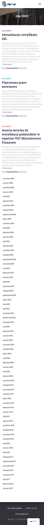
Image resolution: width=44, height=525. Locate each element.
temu (23, 68)
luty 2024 (6, 241)
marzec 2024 (8, 237)
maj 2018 (6, 443)
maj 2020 (6, 358)
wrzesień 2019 (8, 390)
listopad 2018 (8, 430)
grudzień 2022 (8, 286)
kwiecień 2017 (8, 484)
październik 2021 (9, 318)
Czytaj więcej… (7, 64)
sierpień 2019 (8, 394)
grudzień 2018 (8, 425)
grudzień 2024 (8, 205)
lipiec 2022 (7, 300)
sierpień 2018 (8, 439)
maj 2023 (6, 268)
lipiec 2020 (7, 354)
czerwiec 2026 (8, 178)
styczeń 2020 (8, 376)
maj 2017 (6, 479)
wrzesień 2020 (8, 345)
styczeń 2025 (8, 201)
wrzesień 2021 (8, 322)
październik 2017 (9, 461)
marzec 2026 (8, 183)
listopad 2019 (8, 385)
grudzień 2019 (8, 381)
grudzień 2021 (8, 313)
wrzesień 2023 (8, 264)
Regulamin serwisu (15, 508)
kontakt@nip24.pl (22, 514)
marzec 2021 (8, 336)
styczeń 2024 (8, 246)
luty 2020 (6, 371)
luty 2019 (6, 416)
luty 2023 (6, 282)
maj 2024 (6, 228)
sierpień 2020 (8, 349)
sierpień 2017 (8, 470)
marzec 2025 (8, 192)
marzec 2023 (8, 277)
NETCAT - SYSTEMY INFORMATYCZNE (22, 519)
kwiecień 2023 (8, 273)
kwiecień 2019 (8, 407)
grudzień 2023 (8, 250)
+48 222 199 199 (31, 508)
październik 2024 (9, 214)
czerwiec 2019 (8, 403)
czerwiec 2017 (8, 475)
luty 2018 (6, 452)
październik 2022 (9, 295)
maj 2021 (6, 327)
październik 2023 (9, 259)
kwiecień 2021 (8, 331)
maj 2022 (6, 304)
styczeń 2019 (8, 421)
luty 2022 (6, 309)
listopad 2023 (8, 255)
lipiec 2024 (7, 219)
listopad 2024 (8, 210)
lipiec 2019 (7, 398)
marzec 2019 (8, 412)
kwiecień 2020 (8, 363)
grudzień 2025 (8, 187)
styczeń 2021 (8, 340)
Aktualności (6, 31)
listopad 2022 (8, 291)
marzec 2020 (8, 367)
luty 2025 (6, 196)
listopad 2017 (8, 457)
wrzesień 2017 (8, 466)
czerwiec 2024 (8, 223)
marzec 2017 (8, 488)
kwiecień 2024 (8, 232)
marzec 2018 (8, 448)
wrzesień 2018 (8, 434)
